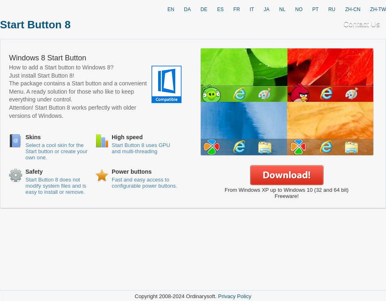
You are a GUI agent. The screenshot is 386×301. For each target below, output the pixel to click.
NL (282, 9)
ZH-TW (378, 9)
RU (331, 9)
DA (187, 9)
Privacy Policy (234, 296)
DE (203, 9)
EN (171, 9)
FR (236, 9)
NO (299, 9)
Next (374, 102)
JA (266, 9)
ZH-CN (352, 9)
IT (252, 9)
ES (220, 9)
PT (315, 9)
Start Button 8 (35, 24)
